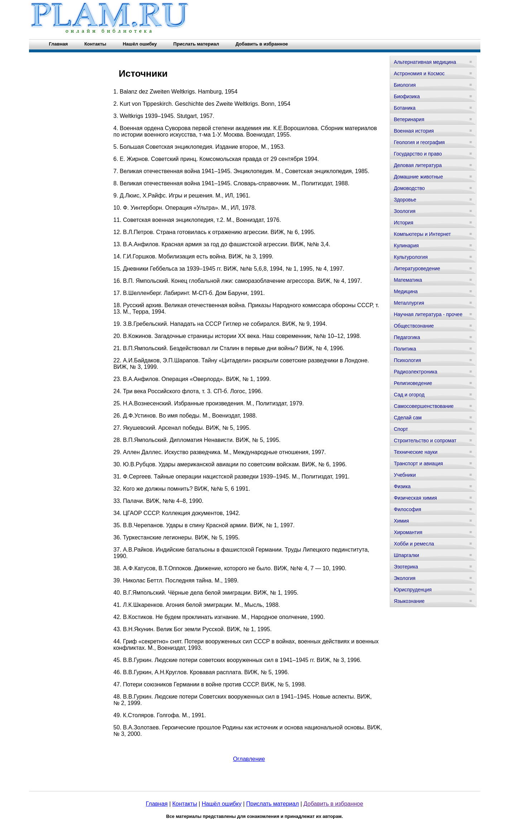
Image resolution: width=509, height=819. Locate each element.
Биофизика (407, 96)
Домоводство (409, 188)
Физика (402, 486)
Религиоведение (413, 383)
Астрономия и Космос (419, 73)
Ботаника (404, 108)
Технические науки (415, 452)
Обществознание (414, 326)
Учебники (405, 475)
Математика (408, 280)
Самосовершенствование (423, 406)
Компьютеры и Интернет (422, 234)
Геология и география (419, 142)
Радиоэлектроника (415, 372)
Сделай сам (408, 417)
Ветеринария (409, 119)
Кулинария (406, 245)
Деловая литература (418, 165)
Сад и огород (409, 394)
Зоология (404, 211)
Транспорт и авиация (418, 463)
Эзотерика (406, 567)
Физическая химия (415, 498)
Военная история (414, 131)
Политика (405, 349)
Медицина (406, 291)
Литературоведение (417, 268)
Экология (404, 578)
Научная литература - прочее (428, 314)
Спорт (401, 429)
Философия (407, 509)
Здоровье (405, 200)
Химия (401, 521)
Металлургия (409, 303)
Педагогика (407, 337)
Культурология (411, 257)
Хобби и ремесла (414, 544)
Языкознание (409, 601)
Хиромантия (408, 532)
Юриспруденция (413, 589)
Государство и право (418, 154)
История (403, 222)
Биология (405, 85)
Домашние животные (418, 177)
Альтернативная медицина (425, 62)
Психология (407, 360)
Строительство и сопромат (425, 440)
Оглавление (249, 759)
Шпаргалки (406, 555)
